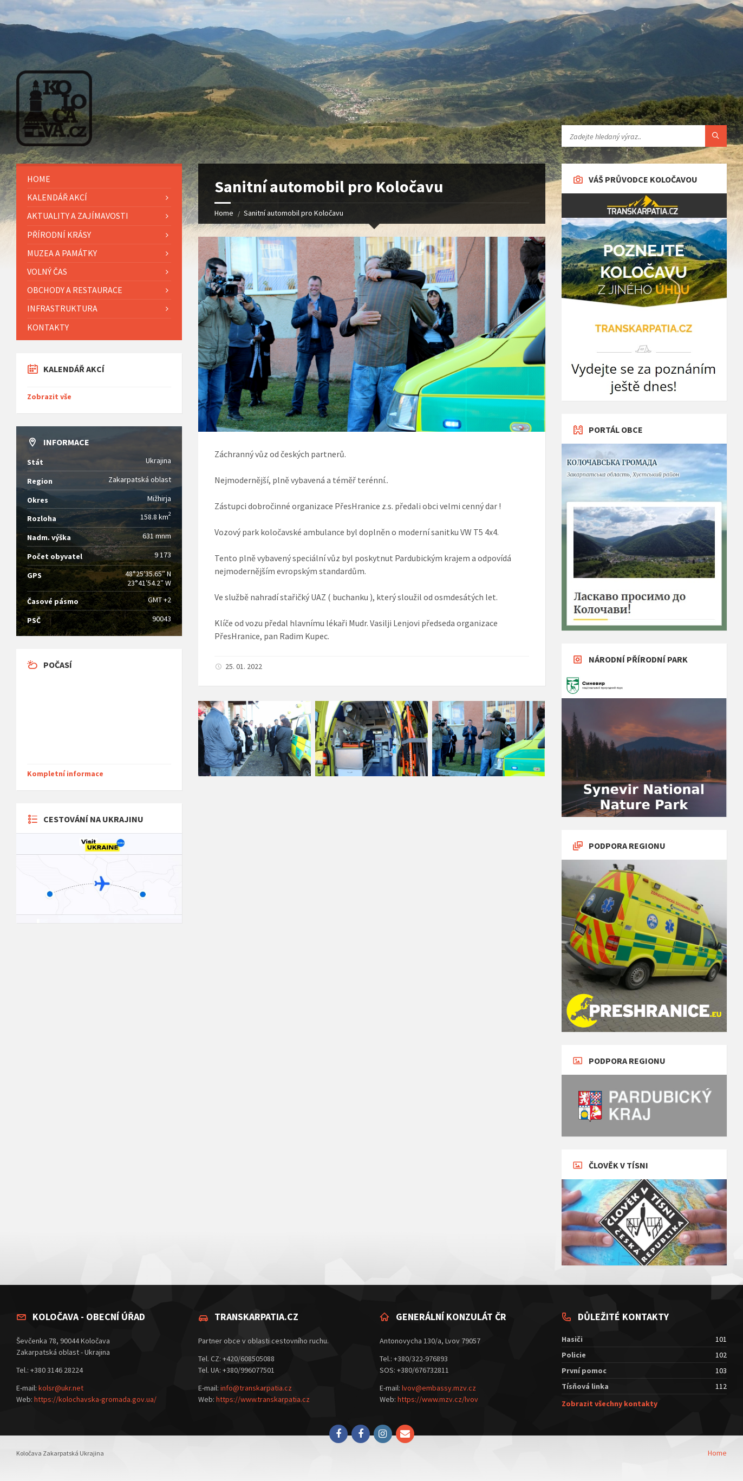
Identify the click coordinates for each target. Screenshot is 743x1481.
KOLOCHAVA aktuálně (99, 719)
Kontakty (48, 327)
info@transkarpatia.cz (256, 1388)
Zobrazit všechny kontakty (609, 1403)
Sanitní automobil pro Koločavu (293, 213)
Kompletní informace (65, 773)
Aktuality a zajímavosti (77, 215)
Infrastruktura (62, 308)
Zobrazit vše (49, 396)
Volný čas (47, 271)
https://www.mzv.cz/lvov (437, 1399)
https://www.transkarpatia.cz (263, 1399)
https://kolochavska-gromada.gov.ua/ (95, 1399)
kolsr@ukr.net (60, 1388)
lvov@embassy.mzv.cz (439, 1388)
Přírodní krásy (59, 234)
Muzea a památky (62, 253)
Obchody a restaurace (74, 289)
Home (223, 213)
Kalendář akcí (57, 197)
